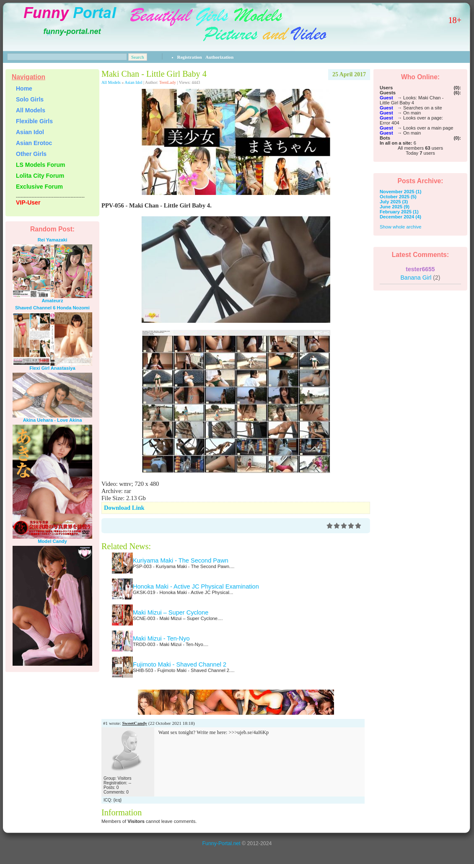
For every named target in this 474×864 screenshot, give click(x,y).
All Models (111, 82)
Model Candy (52, 541)
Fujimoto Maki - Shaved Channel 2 (179, 664)
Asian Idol (133, 82)
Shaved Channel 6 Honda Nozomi (52, 307)
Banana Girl (420, 277)
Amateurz (52, 300)
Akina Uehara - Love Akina (52, 420)
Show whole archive (401, 226)
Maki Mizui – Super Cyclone (170, 612)
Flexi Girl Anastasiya (52, 368)
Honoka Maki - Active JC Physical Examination (196, 586)
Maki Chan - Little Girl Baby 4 (154, 73)
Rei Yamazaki (52, 239)
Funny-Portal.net (221, 843)
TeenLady (167, 82)
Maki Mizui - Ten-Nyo (161, 638)
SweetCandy (134, 723)
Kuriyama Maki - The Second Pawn (180, 560)
